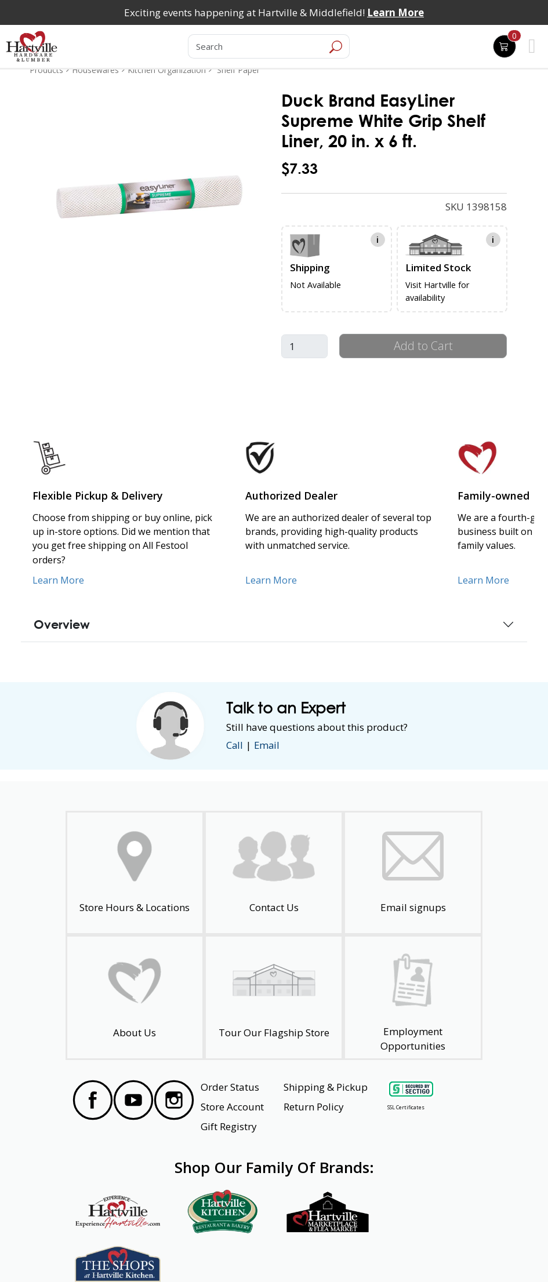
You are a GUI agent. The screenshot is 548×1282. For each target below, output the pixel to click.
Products (46, 69)
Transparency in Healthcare (327, 1252)
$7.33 (299, 168)
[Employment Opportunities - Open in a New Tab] (413, 998)
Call (235, 745)
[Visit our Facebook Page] (92, 1100)
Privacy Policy (174, 1252)
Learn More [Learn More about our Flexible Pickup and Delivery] (58, 580)
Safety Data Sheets (238, 1252)
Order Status (230, 1087)
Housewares (95, 69)
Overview (62, 624)
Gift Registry (229, 1126)
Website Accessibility (110, 1252)
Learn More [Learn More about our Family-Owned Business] (483, 580)
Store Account (232, 1106)
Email (268, 745)
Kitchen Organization (167, 69)
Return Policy (314, 1106)
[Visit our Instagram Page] (174, 1100)
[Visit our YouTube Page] (133, 1100)
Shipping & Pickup (326, 1087)
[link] (149, 196)
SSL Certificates (405, 1107)
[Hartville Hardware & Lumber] (32, 46)
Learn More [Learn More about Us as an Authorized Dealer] (271, 580)
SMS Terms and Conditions (427, 1252)
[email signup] (413, 873)
